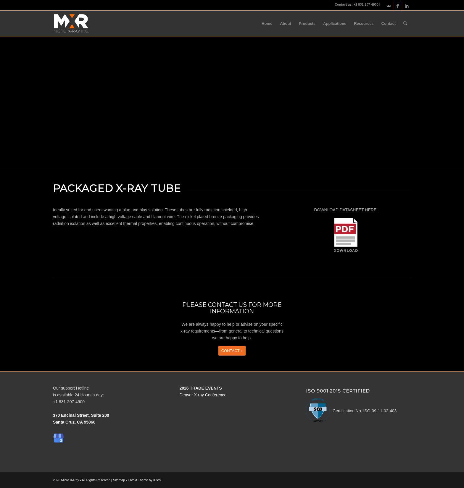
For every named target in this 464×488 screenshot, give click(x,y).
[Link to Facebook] (397, 5)
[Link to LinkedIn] (406, 5)
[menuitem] (267, 24)
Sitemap (119, 480)
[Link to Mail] (388, 5)
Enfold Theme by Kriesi (145, 480)
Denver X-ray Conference (203, 395)
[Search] (405, 24)
